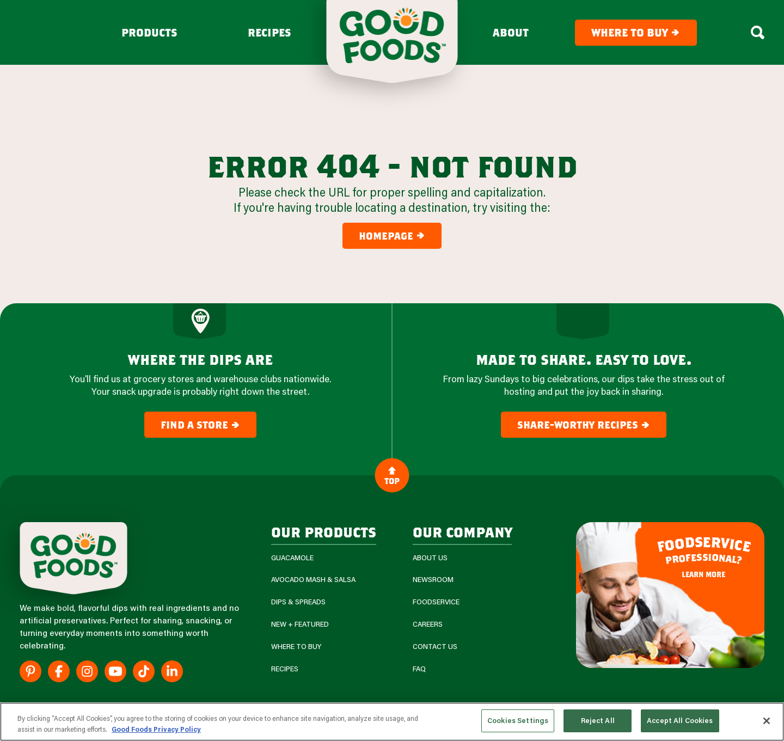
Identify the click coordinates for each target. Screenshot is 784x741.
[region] (392, 721)
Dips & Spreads (298, 602)
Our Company (462, 532)
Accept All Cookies (680, 720)
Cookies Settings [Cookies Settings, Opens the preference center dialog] (517, 720)
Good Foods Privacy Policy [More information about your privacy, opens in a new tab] (156, 729)
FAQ (419, 668)
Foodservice (436, 602)
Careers (428, 624)
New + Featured (300, 624)
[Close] (767, 721)
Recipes (269, 33)
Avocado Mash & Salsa (313, 579)
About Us (430, 557)
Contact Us (435, 646)
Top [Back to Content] (392, 475)
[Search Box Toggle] (757, 33)
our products (323, 532)
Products (149, 33)
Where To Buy (296, 646)
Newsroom (433, 579)
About (511, 33)
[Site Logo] (73, 558)
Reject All (598, 720)
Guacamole (292, 557)
